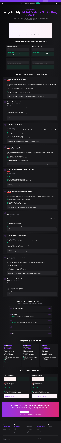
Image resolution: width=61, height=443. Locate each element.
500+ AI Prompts (17, 426)
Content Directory (17, 432)
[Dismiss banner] (60, 1)
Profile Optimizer (28, 431)
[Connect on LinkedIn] (38, 438)
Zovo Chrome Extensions (41, 426)
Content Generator (29, 429)
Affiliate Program (39, 431)
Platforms (27, 3)
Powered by (23, 438)
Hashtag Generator (29, 426)
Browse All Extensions (6, 426)
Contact (38, 429)
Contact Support (50, 431)
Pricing (38, 3)
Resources (32, 3)
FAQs (49, 429)
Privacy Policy (49, 438)
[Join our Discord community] (40, 438)
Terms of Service (55, 438)
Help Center (50, 426)
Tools (21, 3)
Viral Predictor (28, 432)
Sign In (57, 3)
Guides (15, 429)
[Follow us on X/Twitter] (37, 438)
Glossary (15, 431)
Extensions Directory (6, 429)
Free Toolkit (5, 431)
